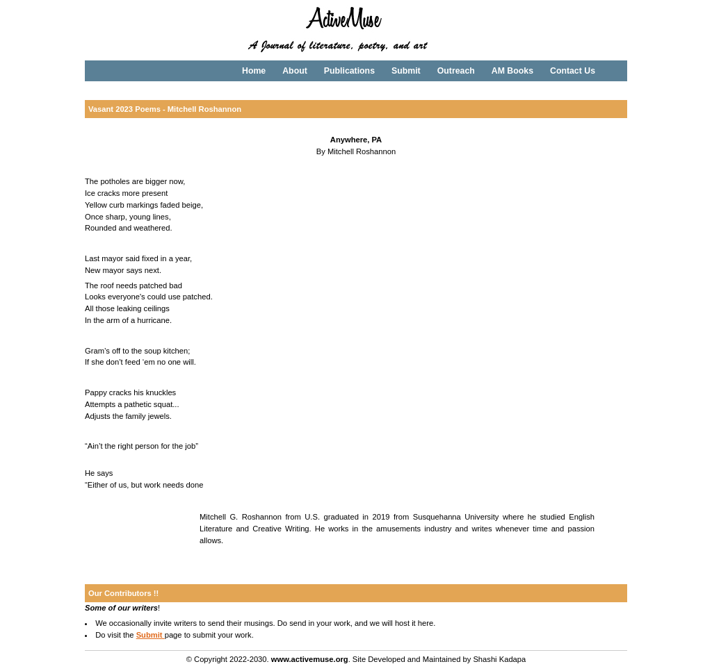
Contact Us (572, 71)
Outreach (456, 71)
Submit (406, 71)
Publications (349, 71)
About (294, 71)
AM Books (512, 71)
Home (254, 71)
